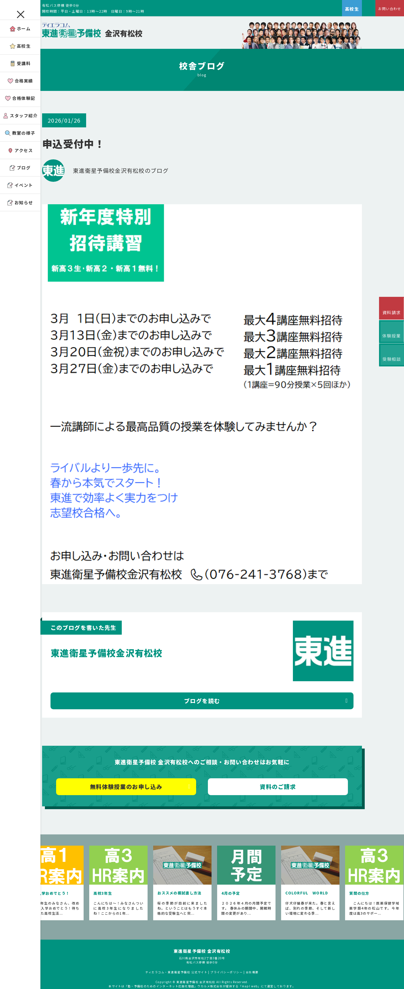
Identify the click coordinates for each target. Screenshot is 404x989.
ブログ (20, 177)
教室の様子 (20, 143)
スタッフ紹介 (20, 125)
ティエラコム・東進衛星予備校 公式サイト (191, 955)
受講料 (20, 73)
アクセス (20, 160)
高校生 (20, 56)
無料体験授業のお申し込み (154, 764)
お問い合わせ (386, 10)
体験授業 (390, 342)
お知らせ (20, 212)
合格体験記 (20, 108)
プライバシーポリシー (241, 955)
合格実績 (20, 90)
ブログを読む (222, 678)
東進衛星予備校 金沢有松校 (217, 934)
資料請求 (390, 315)
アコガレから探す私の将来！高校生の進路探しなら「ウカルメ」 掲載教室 (217, 973)
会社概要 (267, 955)
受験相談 (390, 370)
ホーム (20, 38)
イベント (20, 195)
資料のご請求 (290, 764)
